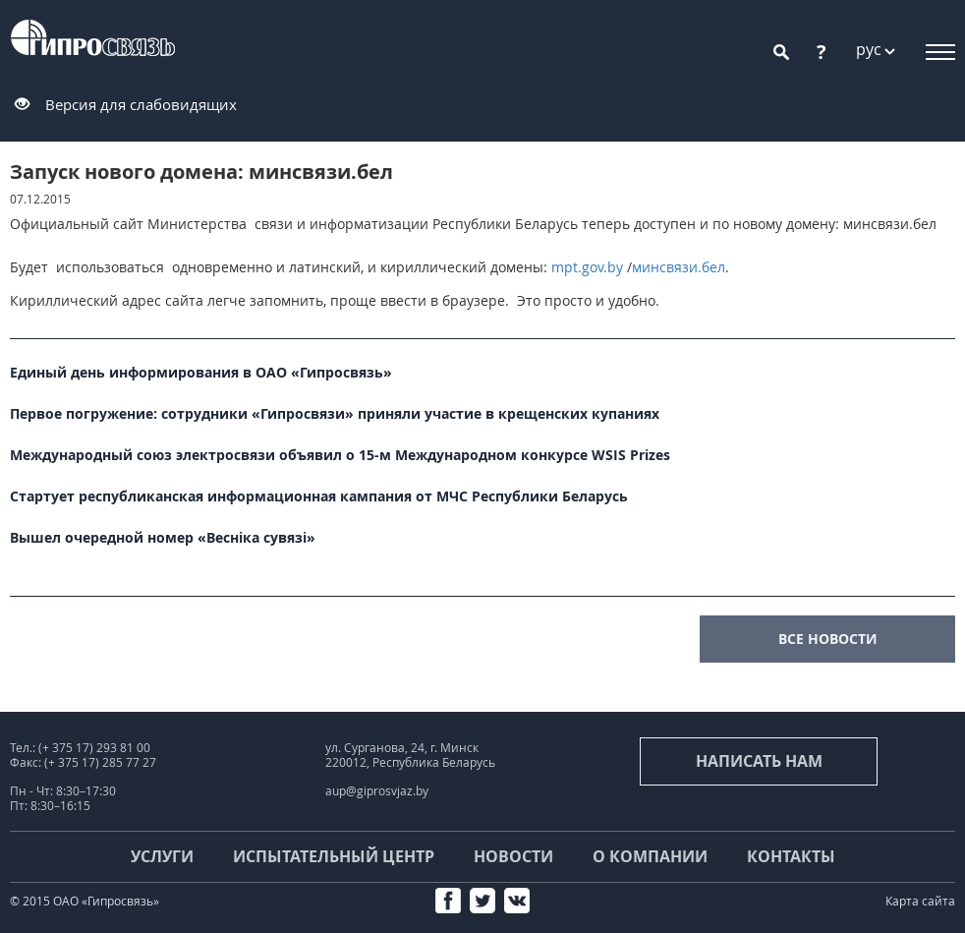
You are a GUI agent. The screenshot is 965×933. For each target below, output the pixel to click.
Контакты (791, 856)
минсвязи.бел (678, 267)
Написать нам (759, 761)
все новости (828, 638)
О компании (650, 856)
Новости (513, 856)
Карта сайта (920, 901)
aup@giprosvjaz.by (376, 791)
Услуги (162, 856)
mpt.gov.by (587, 267)
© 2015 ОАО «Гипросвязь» (84, 901)
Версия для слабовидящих (141, 104)
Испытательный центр (333, 856)
